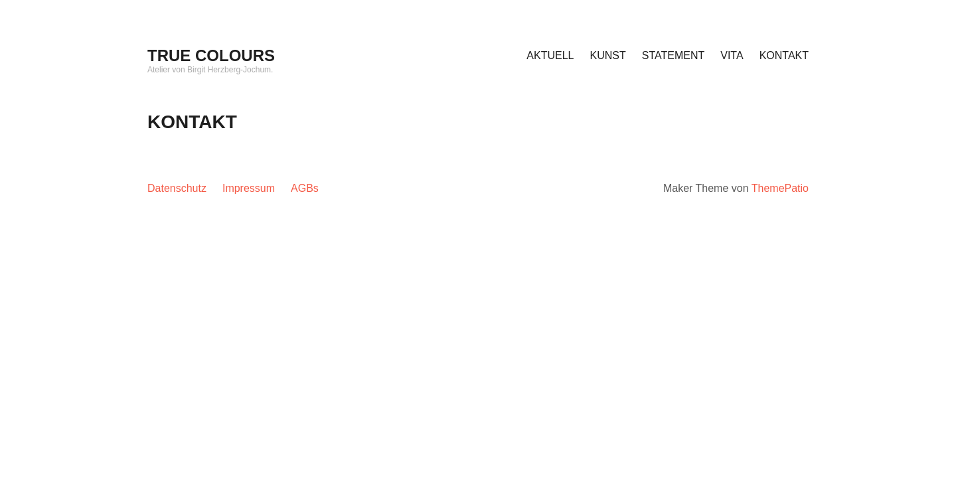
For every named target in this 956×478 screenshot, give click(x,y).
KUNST (608, 55)
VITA (731, 55)
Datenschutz (176, 188)
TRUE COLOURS (211, 55)
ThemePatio (780, 188)
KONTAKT (784, 55)
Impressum (248, 188)
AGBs (305, 188)
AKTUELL (550, 55)
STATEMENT (673, 55)
